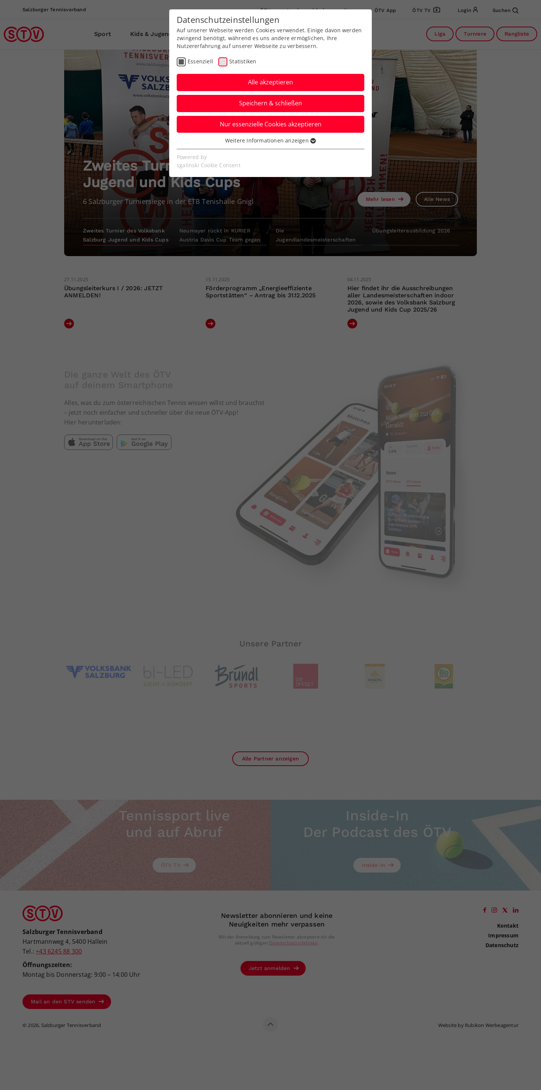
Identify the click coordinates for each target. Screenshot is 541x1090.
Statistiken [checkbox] (242, 61)
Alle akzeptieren (270, 82)
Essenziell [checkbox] (200, 61)
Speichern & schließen (270, 103)
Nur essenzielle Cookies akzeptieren (271, 124)
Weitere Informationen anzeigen (270, 140)
